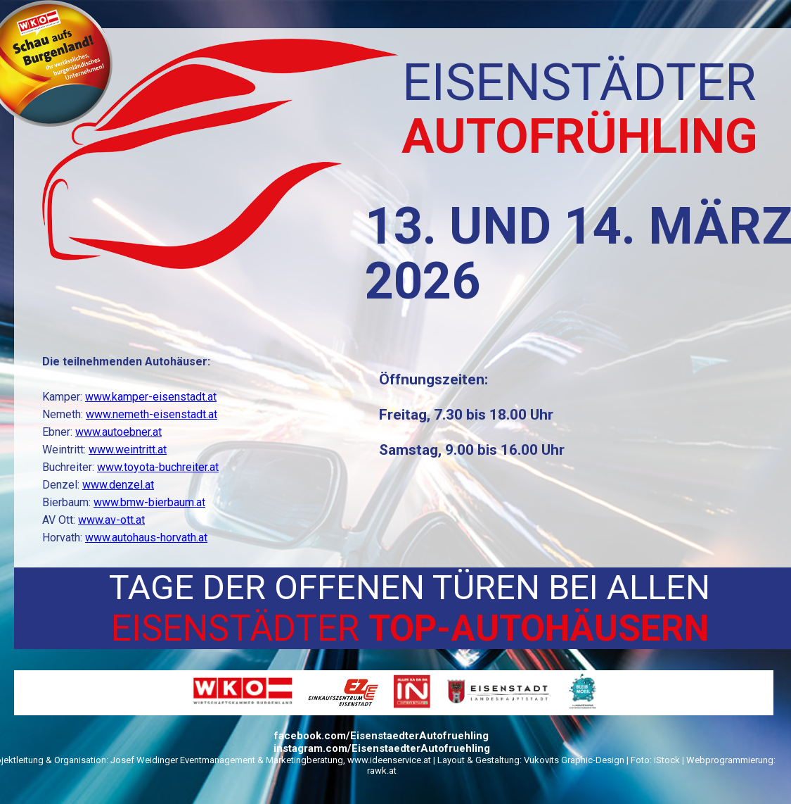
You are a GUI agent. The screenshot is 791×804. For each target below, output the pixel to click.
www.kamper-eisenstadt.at (151, 396)
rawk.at (382, 770)
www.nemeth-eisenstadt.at (151, 414)
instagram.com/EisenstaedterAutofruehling (382, 748)
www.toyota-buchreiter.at (158, 467)
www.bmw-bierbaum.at (149, 502)
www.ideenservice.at (389, 760)
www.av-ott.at (111, 520)
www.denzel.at (118, 484)
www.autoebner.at (118, 432)
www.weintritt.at (128, 449)
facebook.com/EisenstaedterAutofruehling (381, 735)
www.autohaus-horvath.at (146, 537)
